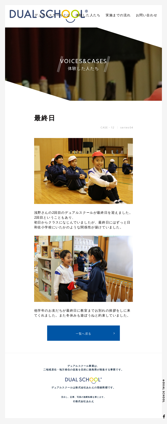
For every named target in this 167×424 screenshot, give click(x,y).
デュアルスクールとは (63, 15)
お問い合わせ (148, 15)
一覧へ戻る (83, 334)
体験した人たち (95, 15)
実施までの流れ (122, 15)
